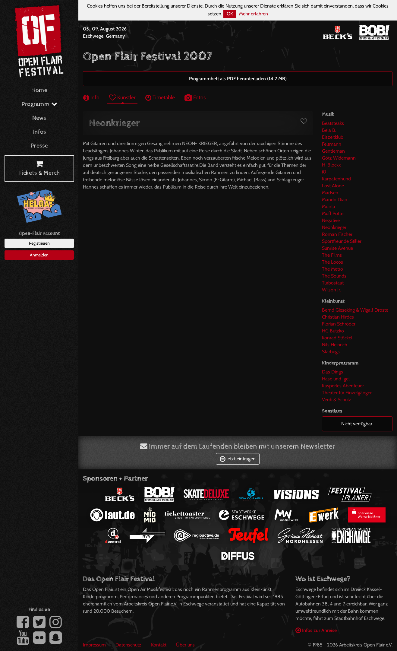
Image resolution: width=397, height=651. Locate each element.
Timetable (160, 97)
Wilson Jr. (331, 290)
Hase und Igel (336, 379)
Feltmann (331, 144)
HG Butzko (333, 331)
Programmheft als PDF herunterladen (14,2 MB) (238, 78)
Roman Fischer (337, 234)
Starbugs (331, 351)
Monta (328, 206)
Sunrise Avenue (337, 248)
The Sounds (334, 276)
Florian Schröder (338, 324)
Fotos (195, 97)
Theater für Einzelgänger (347, 392)
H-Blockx (331, 165)
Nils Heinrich (334, 345)
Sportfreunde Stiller (341, 241)
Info (91, 97)
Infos (39, 132)
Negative (331, 220)
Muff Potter (333, 213)
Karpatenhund (336, 179)
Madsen (330, 192)
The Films (332, 255)
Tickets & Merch (39, 168)
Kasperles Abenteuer (343, 386)
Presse (39, 145)
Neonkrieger (334, 227)
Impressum (94, 645)
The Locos (332, 262)
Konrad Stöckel (337, 338)
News (39, 118)
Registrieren (39, 243)
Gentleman (333, 151)
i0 (324, 172)
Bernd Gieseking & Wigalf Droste (355, 310)
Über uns (185, 645)
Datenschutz (128, 645)
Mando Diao (334, 199)
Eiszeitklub (332, 137)
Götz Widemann (339, 158)
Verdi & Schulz (336, 399)
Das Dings (332, 372)
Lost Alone (333, 186)
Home (39, 90)
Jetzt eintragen (238, 459)
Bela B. (329, 130)
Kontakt (158, 645)
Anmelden (39, 255)
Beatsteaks (333, 123)
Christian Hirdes (338, 317)
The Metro (332, 269)
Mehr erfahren (253, 14)
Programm (39, 104)
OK (230, 14)
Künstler (122, 97)
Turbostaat (333, 283)
